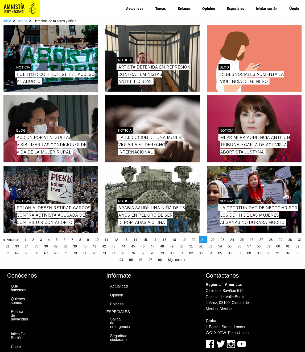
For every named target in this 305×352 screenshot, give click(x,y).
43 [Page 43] (114, 246)
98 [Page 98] (160, 260)
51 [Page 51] (191, 246)
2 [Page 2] (33, 240)
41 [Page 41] (94, 246)
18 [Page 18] (174, 240)
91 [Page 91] (278, 253)
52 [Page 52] (201, 246)
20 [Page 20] (193, 240)
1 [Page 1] (25, 240)
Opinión (208, 8)
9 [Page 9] (88, 240)
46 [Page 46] (143, 246)
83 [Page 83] (201, 253)
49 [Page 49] (172, 246)
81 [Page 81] (181, 253)
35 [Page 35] (36, 246)
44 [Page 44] (123, 246)
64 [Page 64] (17, 253)
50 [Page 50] (181, 246)
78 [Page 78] (152, 253)
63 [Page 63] (7, 253)
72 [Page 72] (94, 253)
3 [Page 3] (41, 240)
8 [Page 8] (80, 240)
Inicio (7, 21)
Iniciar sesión (266, 8)
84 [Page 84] (210, 253)
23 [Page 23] (222, 240)
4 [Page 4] (49, 240)
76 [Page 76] (133, 253)
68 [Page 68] (56, 253)
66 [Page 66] (36, 253)
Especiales (235, 8)
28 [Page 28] (271, 240)
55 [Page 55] (230, 246)
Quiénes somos (18, 301)
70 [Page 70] (75, 253)
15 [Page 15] (145, 240)
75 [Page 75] (123, 253)
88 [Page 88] (249, 253)
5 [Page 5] (57, 240)
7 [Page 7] (72, 240)
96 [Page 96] (141, 260)
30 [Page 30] (290, 240)
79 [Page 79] (162, 253)
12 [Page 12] (116, 240)
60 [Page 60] (278, 246)
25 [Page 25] (242, 240)
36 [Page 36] (46, 246)
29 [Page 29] (280, 240)
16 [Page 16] (155, 240)
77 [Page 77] (143, 253)
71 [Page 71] (85, 253)
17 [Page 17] (164, 240)
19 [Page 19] (184, 240)
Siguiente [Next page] (174, 260)
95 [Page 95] (131, 260)
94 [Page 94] (121, 260)
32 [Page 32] (7, 246)
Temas (160, 8)
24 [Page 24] (232, 240)
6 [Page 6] (65, 240)
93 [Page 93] (297, 253)
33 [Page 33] (17, 246)
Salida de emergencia (119, 323)
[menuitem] (134, 8)
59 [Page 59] (268, 246)
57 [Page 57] (249, 246)
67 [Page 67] (46, 253)
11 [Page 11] (106, 240)
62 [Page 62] (297, 246)
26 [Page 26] (251, 240)
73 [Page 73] (104, 253)
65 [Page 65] (27, 253)
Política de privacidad (19, 315)
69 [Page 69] (65, 253)
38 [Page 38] (65, 246)
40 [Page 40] (85, 246)
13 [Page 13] (126, 240)
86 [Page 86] (230, 253)
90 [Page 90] (268, 253)
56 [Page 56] (239, 246)
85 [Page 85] (220, 253)
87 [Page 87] (239, 253)
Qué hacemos (18, 288)
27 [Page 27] (261, 240)
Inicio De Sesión (18, 336)
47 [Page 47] (152, 246)
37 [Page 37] (56, 246)
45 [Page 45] (133, 246)
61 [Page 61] (288, 246)
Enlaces (184, 8)
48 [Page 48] (162, 246)
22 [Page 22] (213, 240)
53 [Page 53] (210, 246)
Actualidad (135, 8)
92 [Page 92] (288, 253)
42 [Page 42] (104, 246)
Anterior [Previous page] (12, 240)
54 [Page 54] (220, 246)
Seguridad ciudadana (119, 338)
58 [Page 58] (259, 246)
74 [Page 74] (114, 253)
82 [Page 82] (191, 253)
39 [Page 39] (75, 246)
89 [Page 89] (259, 253)
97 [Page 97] (150, 260)
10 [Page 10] (97, 240)
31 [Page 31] (300, 240)
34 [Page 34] (27, 246)
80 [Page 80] (172, 253)
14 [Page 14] (135, 240)
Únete (294, 8)
